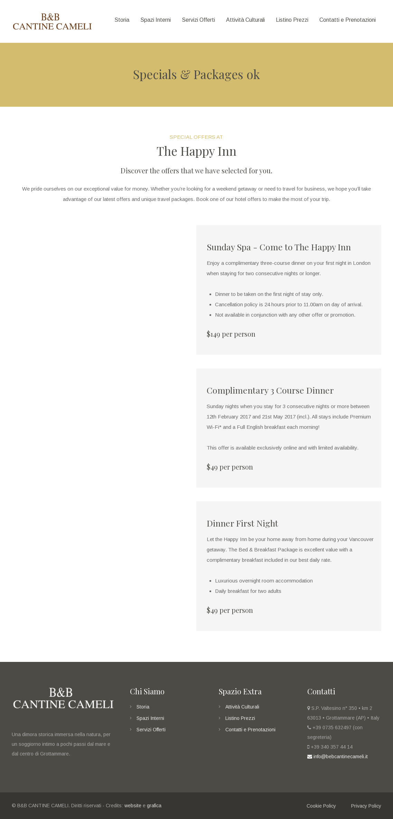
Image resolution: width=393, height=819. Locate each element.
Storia (143, 707)
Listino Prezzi (240, 718)
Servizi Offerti (151, 729)
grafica (154, 805)
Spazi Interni (150, 718)
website (132, 805)
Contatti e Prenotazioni (250, 729)
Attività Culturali (242, 707)
